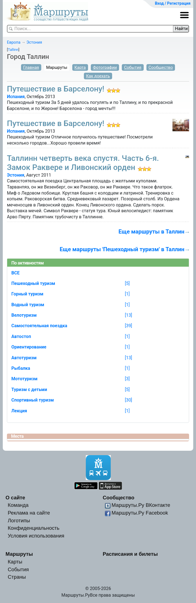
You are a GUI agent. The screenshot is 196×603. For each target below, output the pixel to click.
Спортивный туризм (32, 400)
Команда (18, 505)
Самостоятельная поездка (39, 325)
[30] (128, 400)
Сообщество (161, 67)
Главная (31, 67)
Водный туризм (27, 304)
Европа (13, 42)
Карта (80, 67)
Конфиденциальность (34, 528)
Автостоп (21, 336)
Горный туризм (27, 294)
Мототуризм (24, 378)
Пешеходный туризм (33, 283)
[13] (128, 315)
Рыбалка (20, 368)
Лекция (19, 410)
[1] (127, 294)
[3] (127, 378)
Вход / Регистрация (172, 3)
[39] (128, 325)
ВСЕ (15, 273)
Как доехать (98, 76)
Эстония (34, 42)
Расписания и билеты (130, 554)
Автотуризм (24, 357)
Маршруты (56, 67)
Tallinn (13, 50)
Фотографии (105, 67)
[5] (127, 283)
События (132, 67)
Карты (15, 562)
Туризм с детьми (29, 389)
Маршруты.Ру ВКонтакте (141, 505)
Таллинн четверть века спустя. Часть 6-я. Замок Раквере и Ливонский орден (83, 163)
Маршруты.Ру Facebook (140, 513)
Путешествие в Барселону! (55, 88)
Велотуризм (24, 315)
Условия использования (36, 536)
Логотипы (19, 520)
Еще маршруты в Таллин (151, 231)
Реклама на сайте (29, 513)
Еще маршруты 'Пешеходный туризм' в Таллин (122, 249)
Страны (17, 577)
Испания (16, 96)
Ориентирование (28, 347)
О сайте (15, 497)
